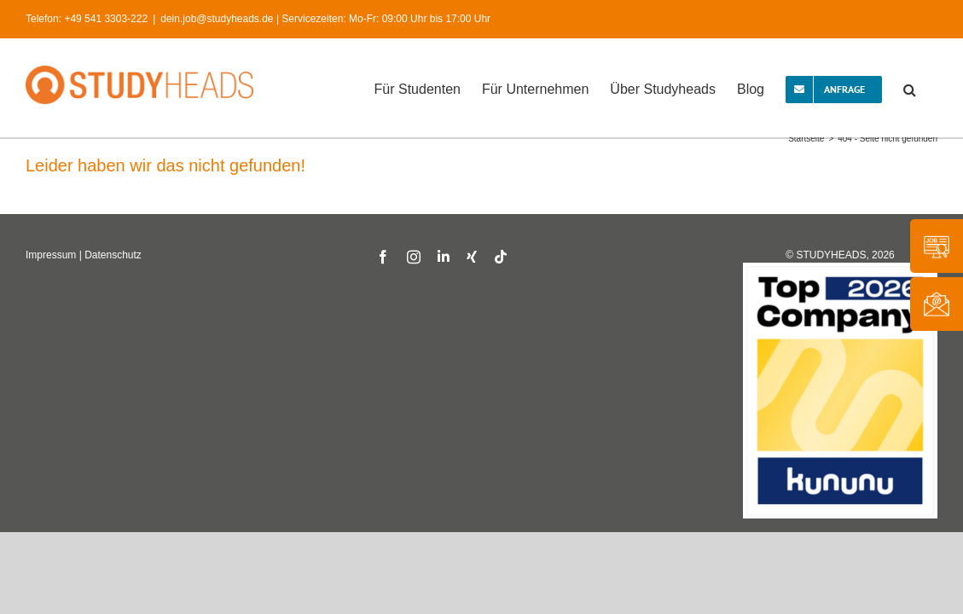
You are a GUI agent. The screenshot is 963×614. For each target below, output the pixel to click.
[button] (931, 87)
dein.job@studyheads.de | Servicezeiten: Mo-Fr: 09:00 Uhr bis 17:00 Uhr (325, 19)
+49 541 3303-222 (106, 19)
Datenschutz (113, 255)
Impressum (51, 255)
